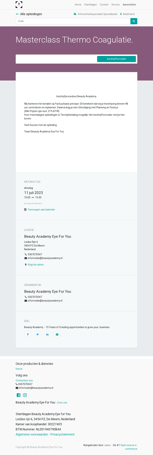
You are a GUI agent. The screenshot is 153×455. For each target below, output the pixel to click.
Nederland (127, 14)
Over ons (62, 402)
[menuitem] (78, 4)
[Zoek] (133, 21)
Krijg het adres (36, 264)
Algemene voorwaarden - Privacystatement (45, 434)
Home (19, 368)
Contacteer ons (24, 380)
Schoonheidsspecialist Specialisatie (95, 14)
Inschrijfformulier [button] (116, 58)
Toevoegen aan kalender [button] (41, 209)
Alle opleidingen (29, 14)
